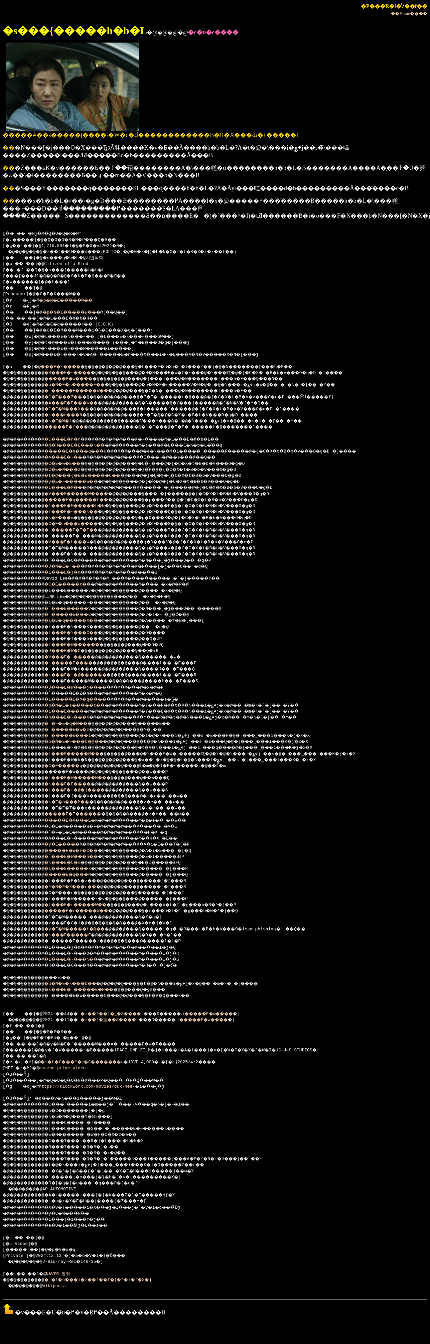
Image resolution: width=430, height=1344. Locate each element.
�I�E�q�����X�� (80, 621)
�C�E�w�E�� (70, 464)
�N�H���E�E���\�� (84, 446)
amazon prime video (65, 1068)
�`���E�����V (76, 609)
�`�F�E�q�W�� (73, 724)
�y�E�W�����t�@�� (84, 929)
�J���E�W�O (70, 651)
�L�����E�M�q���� (85, 700)
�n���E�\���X (75, 718)
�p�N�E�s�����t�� (84, 706)
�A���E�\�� (71, 458)
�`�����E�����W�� (86, 391)
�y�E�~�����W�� (80, 482)
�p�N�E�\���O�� (79, 984)
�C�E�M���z (70, 470)
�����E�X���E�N (80, 821)
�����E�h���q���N (85, 452)
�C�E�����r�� (76, 585)
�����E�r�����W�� (86, 911)
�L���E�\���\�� (80, 960)
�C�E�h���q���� (80, 524)
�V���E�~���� (76, 657)
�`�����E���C (76, 615)
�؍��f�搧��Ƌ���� (120, 1020)
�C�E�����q (71, 766)
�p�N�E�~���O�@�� (83, 742)
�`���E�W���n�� (80, 857)
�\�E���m (66, 518)
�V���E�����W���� (86, 494)
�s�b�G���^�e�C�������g (92, 1062)
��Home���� (409, 13)
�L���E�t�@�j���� (84, 790)
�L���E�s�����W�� (85, 905)
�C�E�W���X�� (75, 409)
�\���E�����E (76, 935)
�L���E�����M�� (81, 754)
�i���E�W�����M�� (85, 778)
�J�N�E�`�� (70, 567)
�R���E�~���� (76, 373)
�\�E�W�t (64, 421)
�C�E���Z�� (71, 397)
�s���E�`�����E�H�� (89, 990)
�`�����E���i (76, 736)
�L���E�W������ (81, 645)
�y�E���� (67, 845)
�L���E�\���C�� (80, 633)
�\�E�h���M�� (75, 802)
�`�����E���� (77, 663)
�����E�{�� (72, 427)
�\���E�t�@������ (85, 675)
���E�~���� (67, 367)
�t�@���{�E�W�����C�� (93, 476)
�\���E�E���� (76, 784)
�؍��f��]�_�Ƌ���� (123, 1014)
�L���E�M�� (71, 488)
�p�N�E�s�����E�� (84, 385)
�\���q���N (71, 415)
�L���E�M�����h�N (84, 506)
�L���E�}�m (70, 573)
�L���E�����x (76, 869)
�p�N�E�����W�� (73, 301)
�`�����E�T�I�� (80, 530)
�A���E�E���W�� (80, 403)
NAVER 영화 (64, 1274)
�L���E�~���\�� (80, 512)
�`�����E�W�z (75, 730)
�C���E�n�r (70, 440)
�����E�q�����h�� (86, 500)
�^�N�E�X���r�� (79, 887)
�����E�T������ (83, 814)
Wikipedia (58, 1286)
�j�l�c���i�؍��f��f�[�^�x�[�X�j (110, 1280)
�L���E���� (72, 712)
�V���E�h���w (75, 542)
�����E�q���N (76, 875)
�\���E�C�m (70, 863)
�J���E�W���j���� (85, 688)
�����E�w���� (77, 379)
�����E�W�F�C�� (80, 851)
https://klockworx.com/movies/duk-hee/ (90, 1087)
